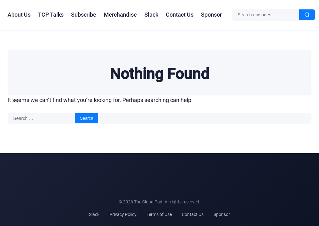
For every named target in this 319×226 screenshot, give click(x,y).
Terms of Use (159, 214)
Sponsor (211, 14)
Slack (151, 14)
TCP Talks (51, 14)
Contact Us (179, 14)
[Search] (307, 14)
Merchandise (120, 14)
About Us (19, 14)
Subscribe (83, 14)
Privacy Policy (123, 214)
